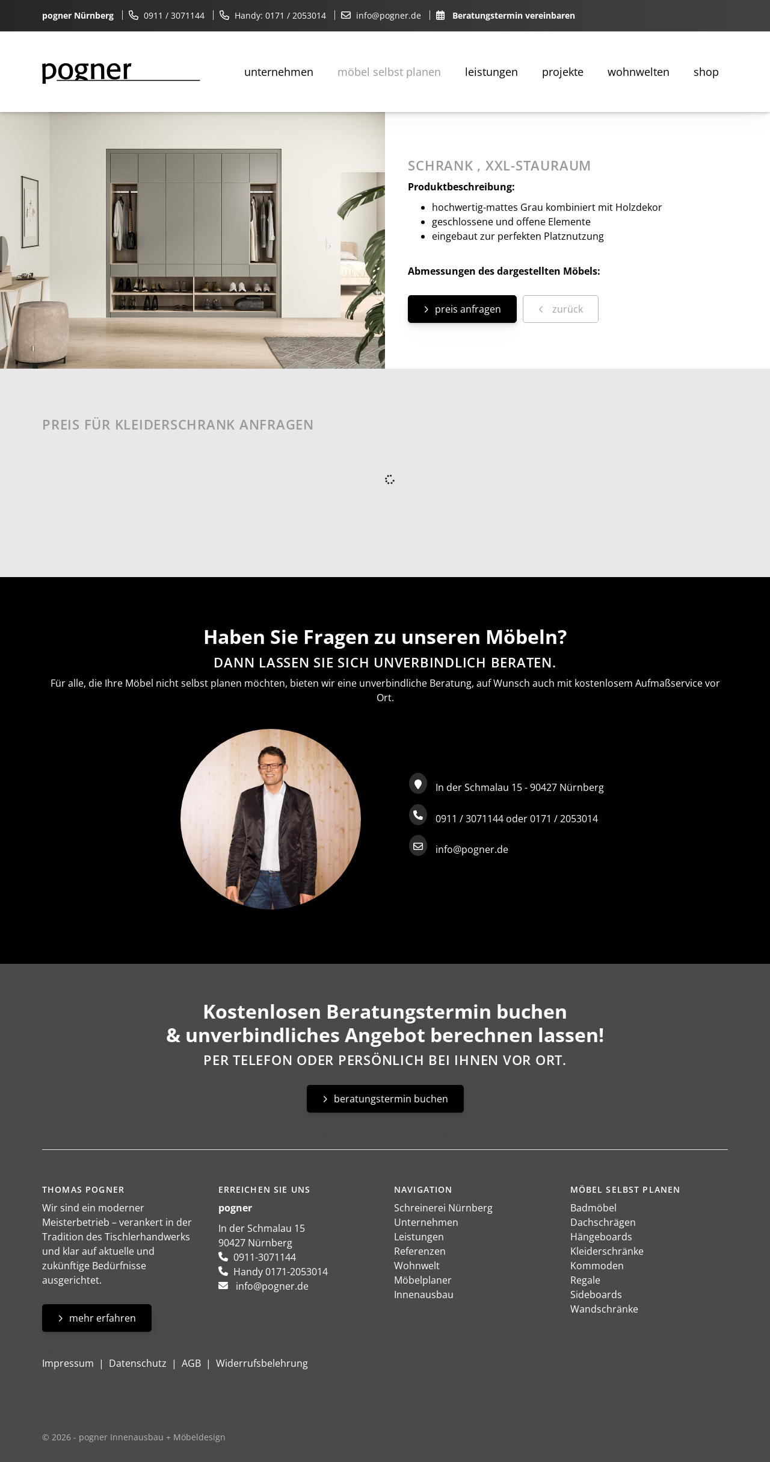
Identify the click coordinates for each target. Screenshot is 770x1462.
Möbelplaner (423, 1280)
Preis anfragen (468, 309)
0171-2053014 (296, 1271)
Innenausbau (424, 1294)
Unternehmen (278, 71)
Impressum (68, 1363)
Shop (706, 71)
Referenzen (420, 1251)
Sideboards (596, 1294)
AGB (191, 1363)
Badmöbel (593, 1207)
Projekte (563, 71)
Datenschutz (138, 1363)
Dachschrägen (603, 1222)
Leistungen (491, 71)
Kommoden (597, 1265)
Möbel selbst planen (389, 71)
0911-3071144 (264, 1257)
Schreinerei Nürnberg (443, 1207)
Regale (585, 1280)
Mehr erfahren (102, 1318)
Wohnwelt (417, 1265)
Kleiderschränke (607, 1251)
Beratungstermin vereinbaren (513, 15)
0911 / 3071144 (174, 15)
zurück (566, 309)
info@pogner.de (388, 15)
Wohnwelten (639, 71)
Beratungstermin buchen (391, 1098)
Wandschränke (604, 1309)
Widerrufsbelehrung (262, 1363)
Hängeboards (601, 1236)
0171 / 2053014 (295, 15)
